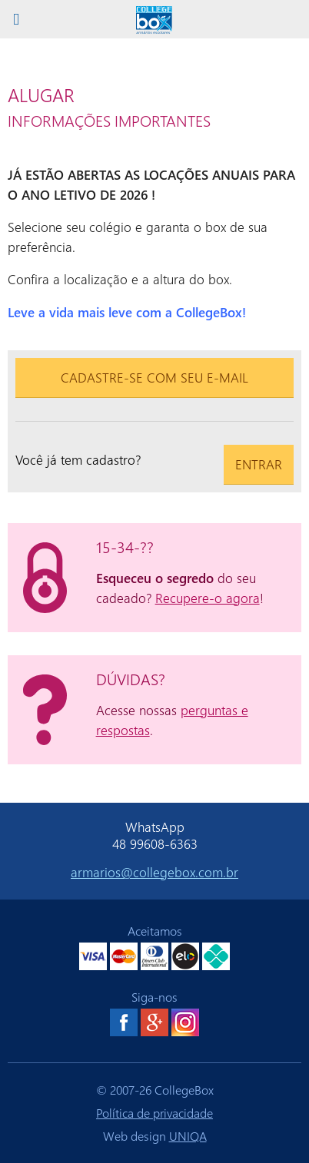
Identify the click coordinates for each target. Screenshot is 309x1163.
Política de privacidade (154, 1113)
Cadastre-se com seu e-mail (154, 377)
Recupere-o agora (207, 597)
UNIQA (188, 1136)
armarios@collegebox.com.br (154, 871)
